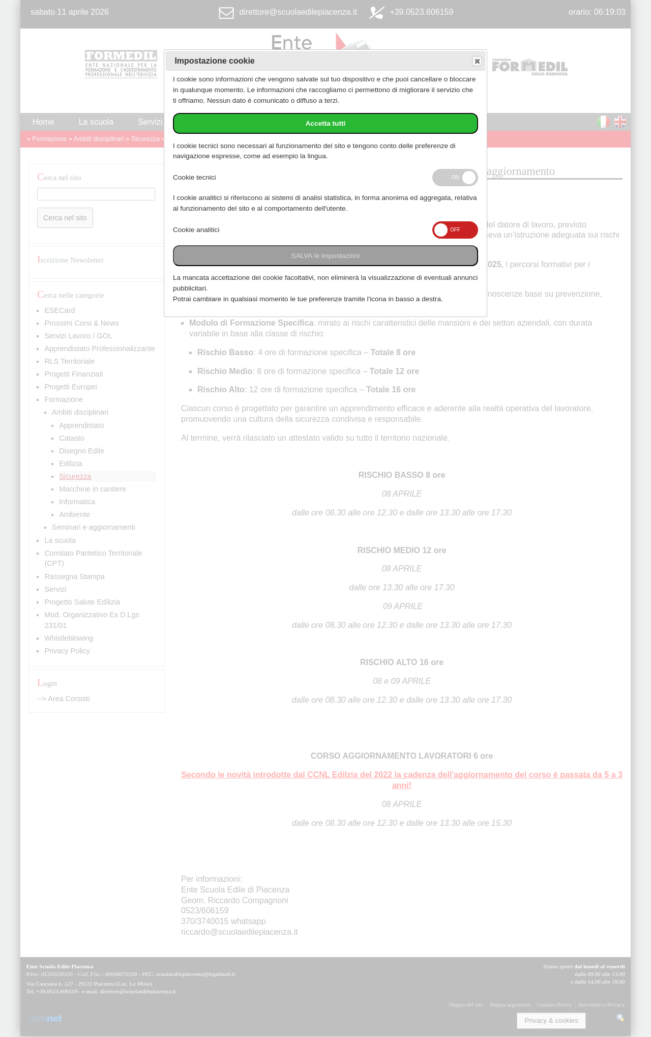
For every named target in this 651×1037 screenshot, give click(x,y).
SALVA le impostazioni (325, 256)
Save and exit (476, 61)
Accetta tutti (326, 123)
